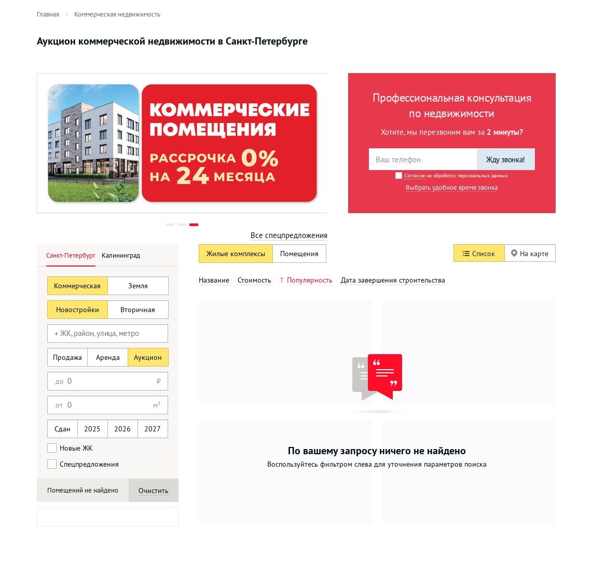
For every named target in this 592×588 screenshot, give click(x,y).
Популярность (310, 280)
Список (479, 253)
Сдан (62, 428)
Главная (48, 14)
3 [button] (193, 224)
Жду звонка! (505, 159)
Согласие (414, 175)
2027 (152, 428)
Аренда (108, 357)
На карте (529, 253)
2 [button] (181, 224)
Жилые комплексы (235, 253)
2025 (92, 428)
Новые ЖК (70, 448)
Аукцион (148, 357)
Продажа (67, 357)
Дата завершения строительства (393, 280)
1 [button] (170, 224)
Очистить (154, 490)
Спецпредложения (83, 464)
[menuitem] (48, 14)
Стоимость (254, 280)
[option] (182, 143)
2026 (122, 428)
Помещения (299, 253)
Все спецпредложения (289, 235)
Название (214, 280)
